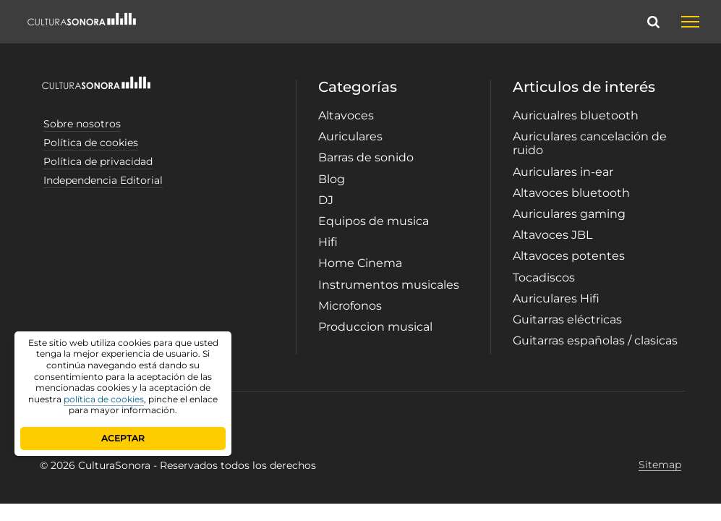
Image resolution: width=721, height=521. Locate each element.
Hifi (328, 242)
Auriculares (350, 136)
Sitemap (660, 465)
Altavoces (346, 115)
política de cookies (104, 399)
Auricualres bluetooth (576, 115)
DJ (325, 200)
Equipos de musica (373, 221)
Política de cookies (90, 142)
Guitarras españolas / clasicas (595, 340)
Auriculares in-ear (563, 172)
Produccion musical (375, 327)
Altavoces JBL (552, 235)
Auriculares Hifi (556, 298)
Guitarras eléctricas (567, 319)
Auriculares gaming (569, 214)
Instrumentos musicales (388, 285)
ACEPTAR (123, 438)
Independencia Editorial (103, 180)
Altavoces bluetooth (571, 193)
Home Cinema (360, 263)
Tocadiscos (544, 277)
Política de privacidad (98, 161)
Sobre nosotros (82, 123)
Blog (331, 179)
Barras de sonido (366, 157)
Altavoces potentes (569, 256)
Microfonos (350, 306)
